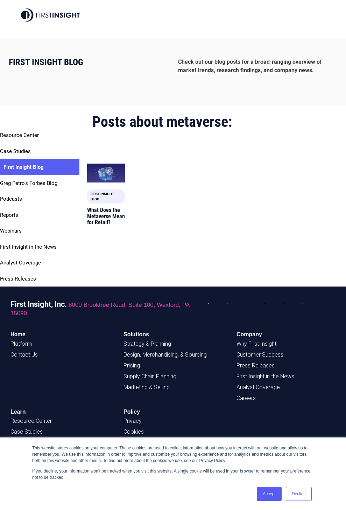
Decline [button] (299, 493)
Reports (9, 215)
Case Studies (15, 151)
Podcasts (11, 199)
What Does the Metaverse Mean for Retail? (106, 216)
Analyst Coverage (20, 263)
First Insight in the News (28, 247)
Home (18, 334)
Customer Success (259, 354)
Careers (246, 398)
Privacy (132, 421)
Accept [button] (269, 493)
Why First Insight (256, 343)
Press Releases (18, 279)
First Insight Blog (23, 167)
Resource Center (19, 135)
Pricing (131, 365)
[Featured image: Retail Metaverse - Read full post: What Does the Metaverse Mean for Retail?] (106, 173)
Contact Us (24, 354)
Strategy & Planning (147, 343)
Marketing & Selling (146, 387)
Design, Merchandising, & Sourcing (165, 354)
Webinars (11, 231)
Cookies (133, 431)
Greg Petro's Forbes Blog (28, 183)
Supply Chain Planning (149, 376)
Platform (21, 343)
